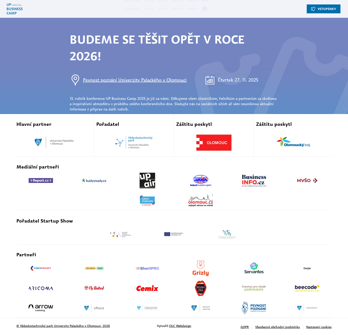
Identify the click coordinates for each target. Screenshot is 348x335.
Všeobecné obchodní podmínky (277, 327)
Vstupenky (324, 9)
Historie (185, 9)
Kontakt (207, 9)
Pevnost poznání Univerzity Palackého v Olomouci (135, 80)
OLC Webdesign (180, 326)
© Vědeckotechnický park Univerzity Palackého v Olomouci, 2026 (63, 326)
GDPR (245, 327)
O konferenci (117, 9)
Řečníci (142, 9)
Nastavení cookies (319, 327)
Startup (163, 9)
